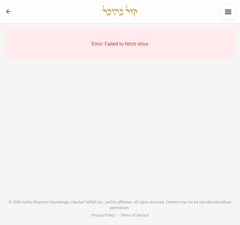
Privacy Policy (103, 215)
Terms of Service (135, 215)
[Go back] (8, 12)
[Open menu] (228, 12)
